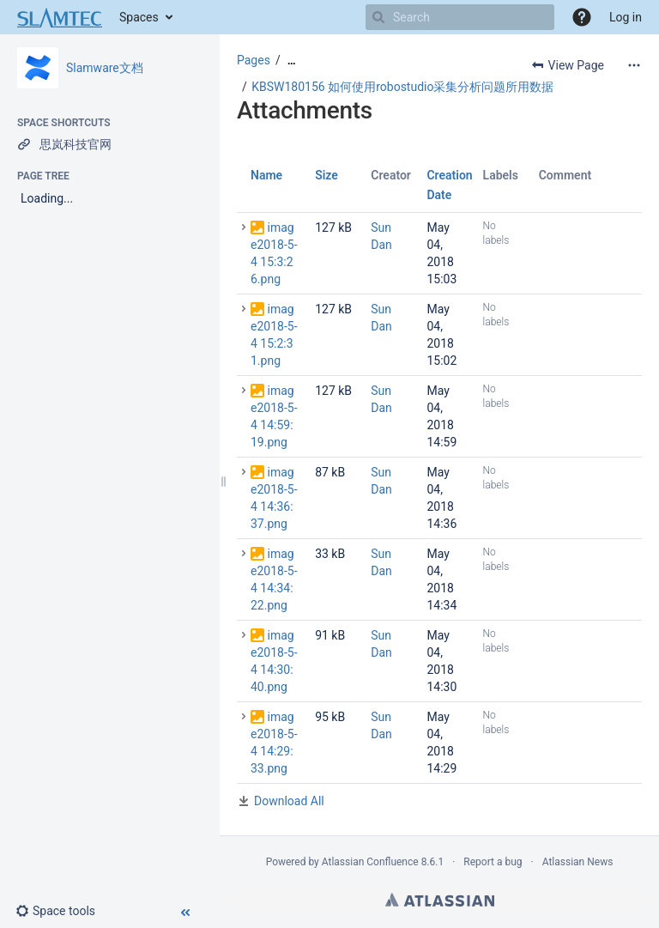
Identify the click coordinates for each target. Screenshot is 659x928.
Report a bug (492, 862)
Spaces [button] (139, 17)
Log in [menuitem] (625, 17)
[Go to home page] (60, 17)
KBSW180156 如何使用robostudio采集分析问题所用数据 (402, 87)
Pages (253, 60)
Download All (289, 801)
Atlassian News (578, 862)
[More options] (634, 65)
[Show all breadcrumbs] (291, 60)
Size (326, 175)
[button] (582, 17)
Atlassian (439, 900)
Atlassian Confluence (370, 862)
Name (266, 175)
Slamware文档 (104, 68)
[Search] (378, 17)
